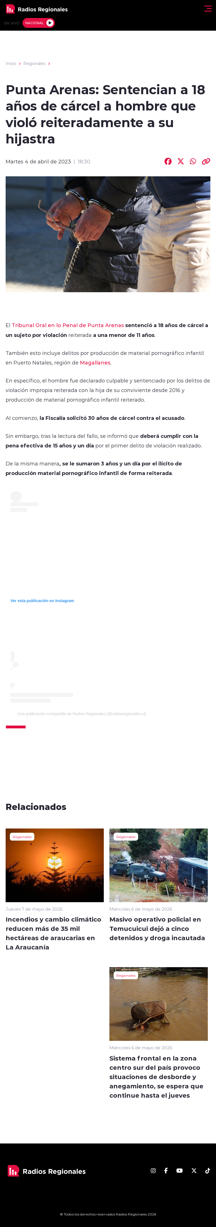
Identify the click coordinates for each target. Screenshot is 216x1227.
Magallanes (95, 362)
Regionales (34, 64)
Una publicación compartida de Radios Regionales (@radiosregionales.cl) (81, 714)
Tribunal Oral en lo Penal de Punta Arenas (68, 325)
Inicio (11, 64)
